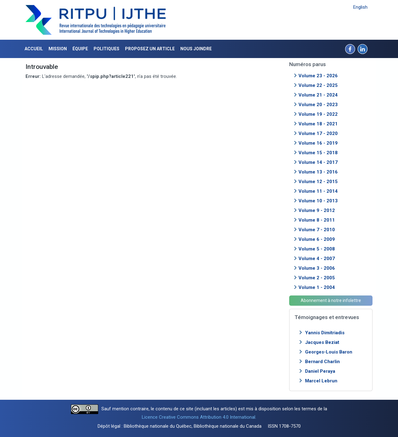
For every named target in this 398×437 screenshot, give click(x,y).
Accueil (34, 48)
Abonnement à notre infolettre (331, 300)
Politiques (106, 48)
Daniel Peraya (320, 371)
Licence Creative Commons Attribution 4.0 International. (199, 417)
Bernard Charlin (322, 361)
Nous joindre (196, 48)
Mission (58, 48)
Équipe (80, 48)
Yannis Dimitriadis (325, 333)
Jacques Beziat (322, 342)
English (360, 7)
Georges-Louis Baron (328, 352)
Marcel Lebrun (321, 381)
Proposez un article (150, 48)
